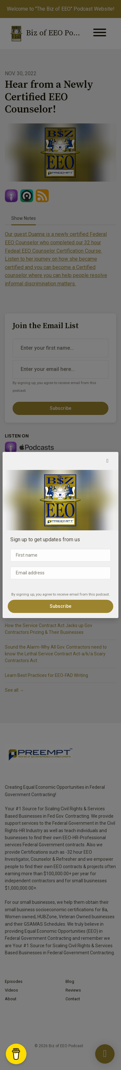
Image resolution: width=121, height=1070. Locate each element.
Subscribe (60, 606)
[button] (107, 461)
